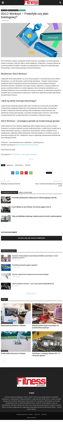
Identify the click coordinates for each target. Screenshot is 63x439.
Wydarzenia (22, 10)
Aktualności (4, 10)
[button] (60, 2)
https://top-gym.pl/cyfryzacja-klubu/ (27, 145)
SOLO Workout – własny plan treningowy (23, 154)
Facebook (37, 414)
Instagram (44, 414)
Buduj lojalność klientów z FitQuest (13, 325)
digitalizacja (10, 165)
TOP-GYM (27, 165)
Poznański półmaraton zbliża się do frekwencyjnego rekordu (34, 198)
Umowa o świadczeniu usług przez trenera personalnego (30, 274)
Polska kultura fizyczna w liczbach (13, 353)
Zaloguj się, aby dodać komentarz (31, 238)
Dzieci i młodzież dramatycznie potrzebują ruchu (48, 185)
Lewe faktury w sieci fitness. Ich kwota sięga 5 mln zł (31, 207)
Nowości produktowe (13, 10)
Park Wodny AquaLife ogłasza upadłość (24, 265)
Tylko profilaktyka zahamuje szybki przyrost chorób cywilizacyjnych (36, 216)
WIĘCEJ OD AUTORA (25, 192)
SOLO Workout (19, 165)
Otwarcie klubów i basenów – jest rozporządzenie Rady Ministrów (33, 283)
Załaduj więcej (31, 293)
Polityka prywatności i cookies (24, 414)
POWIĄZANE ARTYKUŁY (9, 192)
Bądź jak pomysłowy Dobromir (10, 184)
